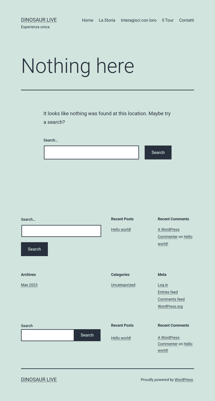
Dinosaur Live (39, 20)
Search (27, 325)
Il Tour (168, 20)
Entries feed (168, 292)
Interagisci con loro (139, 20)
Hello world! (121, 229)
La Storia (107, 20)
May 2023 (29, 285)
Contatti (186, 20)
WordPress (184, 379)
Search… (50, 140)
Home (87, 20)
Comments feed (171, 299)
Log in (163, 285)
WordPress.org (170, 306)
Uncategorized (123, 285)
